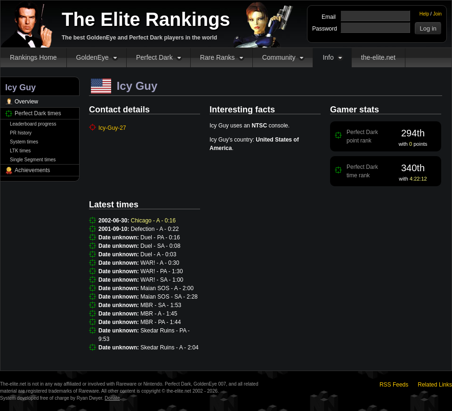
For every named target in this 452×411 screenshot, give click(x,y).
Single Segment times (33, 159)
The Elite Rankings (146, 19)
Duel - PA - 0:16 (160, 237)
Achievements (32, 170)
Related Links (435, 384)
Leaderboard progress (33, 123)
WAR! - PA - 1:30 (161, 271)
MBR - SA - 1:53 (160, 305)
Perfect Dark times (38, 113)
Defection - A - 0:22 (155, 229)
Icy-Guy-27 (112, 128)
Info (328, 57)
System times (24, 141)
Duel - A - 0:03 (158, 254)
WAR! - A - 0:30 (159, 263)
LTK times (20, 150)
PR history (21, 132)
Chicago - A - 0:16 (153, 220)
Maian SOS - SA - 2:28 (168, 296)
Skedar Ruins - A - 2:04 (169, 347)
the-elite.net (378, 57)
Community (279, 57)
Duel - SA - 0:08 (160, 246)
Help (424, 13)
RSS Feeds (393, 384)
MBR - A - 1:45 (158, 313)
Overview (26, 101)
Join (437, 13)
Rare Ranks (217, 57)
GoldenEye (92, 57)
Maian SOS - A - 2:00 (167, 288)
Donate (112, 398)
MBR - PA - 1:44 (160, 322)
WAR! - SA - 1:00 (161, 280)
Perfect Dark (154, 57)
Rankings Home (33, 57)
